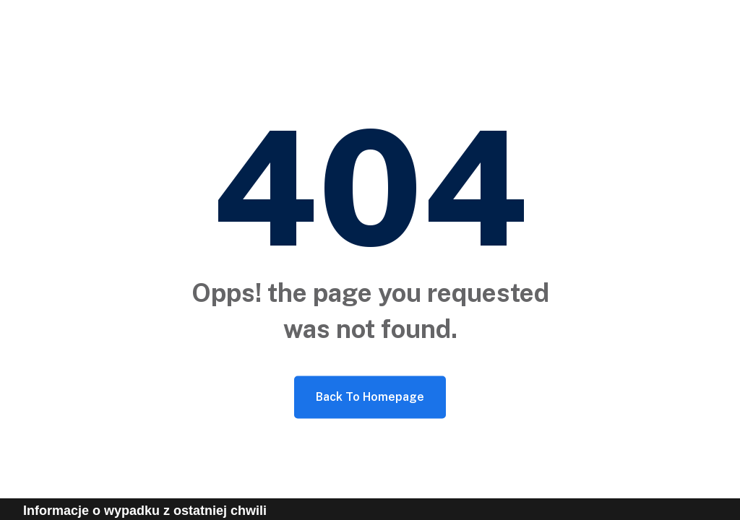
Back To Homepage (370, 397)
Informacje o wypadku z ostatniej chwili (145, 510)
